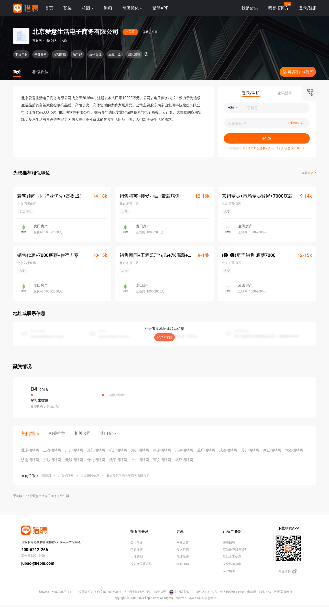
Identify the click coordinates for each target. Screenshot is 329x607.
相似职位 (40, 71)
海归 (108, 8)
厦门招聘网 (96, 450)
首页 (49, 8)
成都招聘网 (228, 450)
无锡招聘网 (74, 460)
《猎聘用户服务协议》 (256, 148)
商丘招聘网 (272, 450)
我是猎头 (250, 8)
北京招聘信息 (90, 476)
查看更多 (308, 173)
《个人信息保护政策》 (290, 148)
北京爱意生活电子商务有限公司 (127, 476)
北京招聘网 (30, 450)
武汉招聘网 (184, 460)
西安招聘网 (162, 460)
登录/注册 (164, 337)
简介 (17, 71)
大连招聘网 (294, 450)
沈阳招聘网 (118, 460)
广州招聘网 (74, 450)
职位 (67, 8)
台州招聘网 (140, 460)
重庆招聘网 (206, 450)
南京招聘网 (162, 450)
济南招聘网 (30, 460)
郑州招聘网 (140, 450)
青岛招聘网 (96, 460)
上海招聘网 (52, 450)
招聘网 (46, 476)
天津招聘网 (184, 450)
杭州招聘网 (118, 450)
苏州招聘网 (250, 450)
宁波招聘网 (52, 460)
